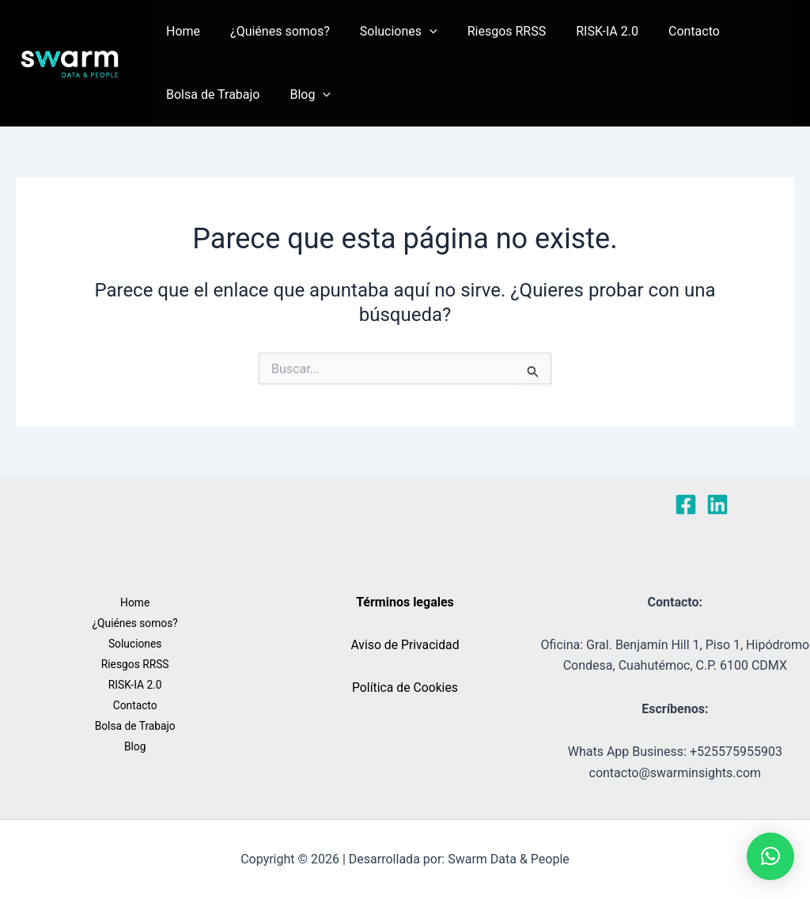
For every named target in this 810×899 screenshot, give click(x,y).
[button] (418, 31)
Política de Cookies (405, 687)
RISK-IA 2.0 (586, 31)
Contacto (668, 31)
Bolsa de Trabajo (211, 94)
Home (181, 31)
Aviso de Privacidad (405, 644)
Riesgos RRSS (490, 31)
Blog (303, 95)
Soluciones (387, 31)
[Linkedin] (717, 504)
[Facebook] (686, 504)
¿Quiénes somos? (273, 31)
